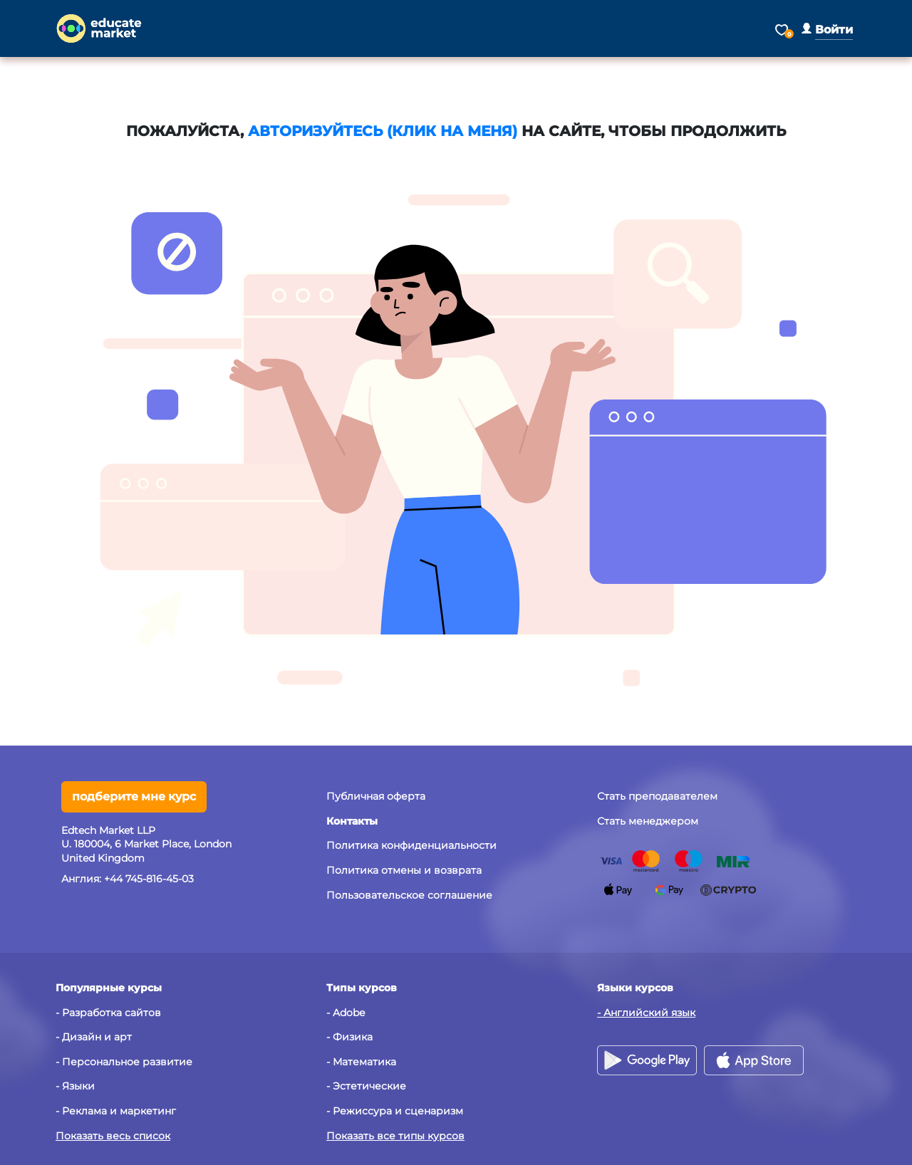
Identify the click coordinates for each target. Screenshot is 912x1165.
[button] (827, 29)
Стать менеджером (647, 821)
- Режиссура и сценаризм (394, 1110)
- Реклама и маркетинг (116, 1110)
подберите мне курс (134, 796)
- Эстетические (366, 1086)
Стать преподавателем (657, 796)
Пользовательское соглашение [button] (409, 895)
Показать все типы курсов (395, 1135)
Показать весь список (113, 1135)
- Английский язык (646, 1012)
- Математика (361, 1061)
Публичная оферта (375, 796)
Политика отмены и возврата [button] (404, 870)
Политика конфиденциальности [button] (411, 845)
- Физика (349, 1036)
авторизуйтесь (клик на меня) (382, 131)
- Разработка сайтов (108, 1012)
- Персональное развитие (124, 1061)
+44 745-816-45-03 (149, 878)
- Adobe (345, 1012)
